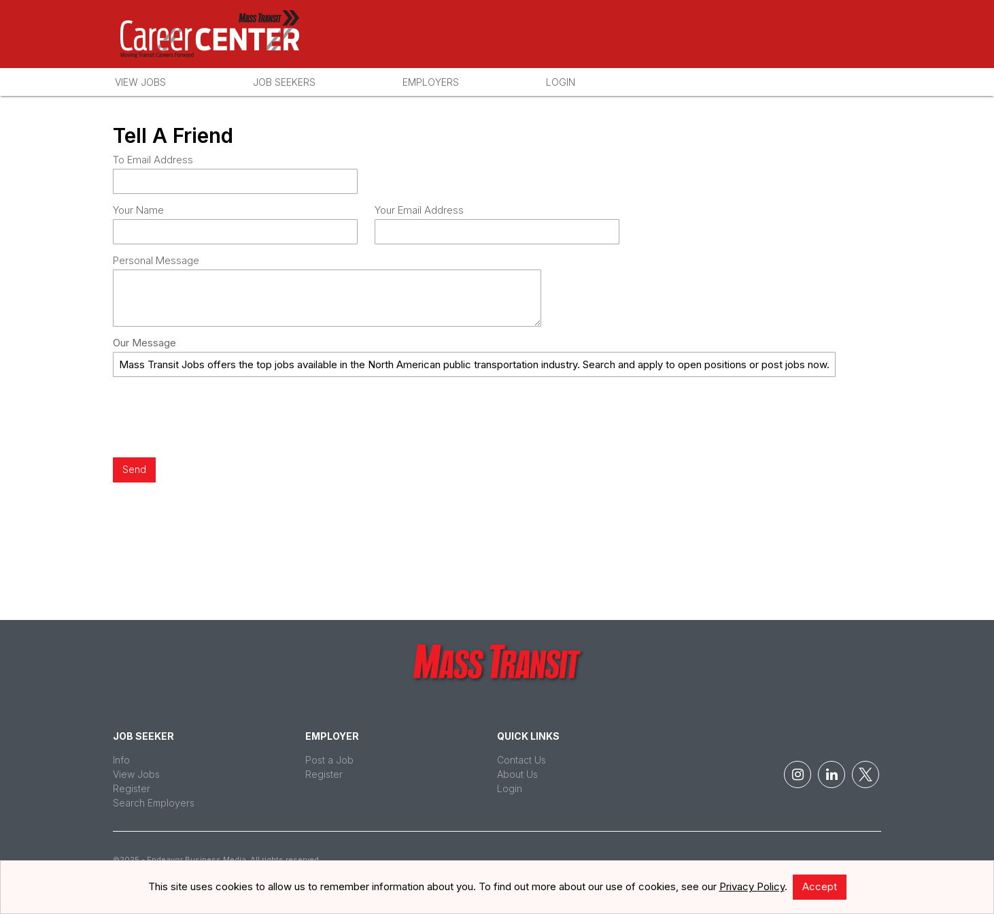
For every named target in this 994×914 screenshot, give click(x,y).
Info (121, 760)
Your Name (138, 209)
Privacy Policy (752, 886)
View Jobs (140, 82)
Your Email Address (419, 209)
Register (131, 788)
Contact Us (521, 760)
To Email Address (153, 159)
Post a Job (329, 760)
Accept (819, 886)
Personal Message (156, 260)
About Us (517, 774)
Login (560, 82)
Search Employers (153, 803)
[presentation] (216, 418)
